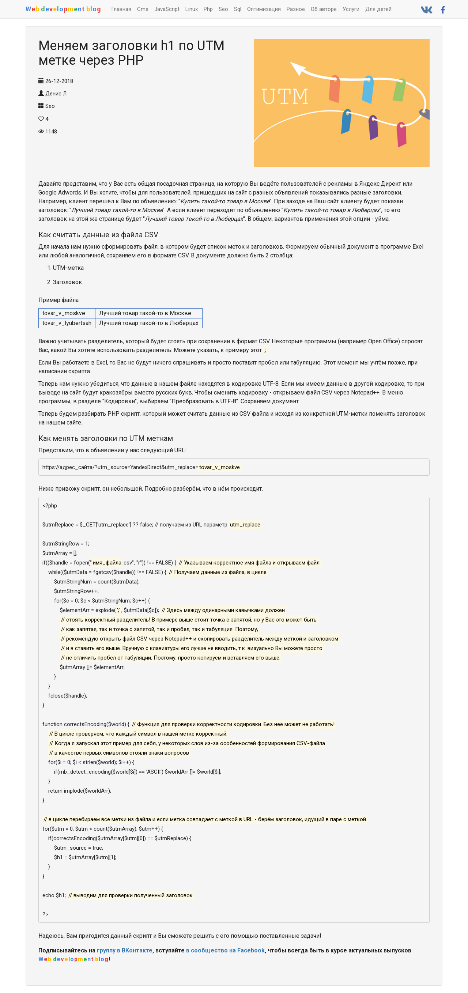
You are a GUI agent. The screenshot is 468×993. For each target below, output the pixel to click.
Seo (223, 9)
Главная (121, 9)
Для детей (378, 9)
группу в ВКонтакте (124, 950)
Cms (142, 9)
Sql (237, 9)
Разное (296, 9)
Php (208, 9)
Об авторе (324, 9)
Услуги (351, 9)
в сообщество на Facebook (225, 950)
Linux (191, 9)
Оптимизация (264, 9)
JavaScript (167, 9)
